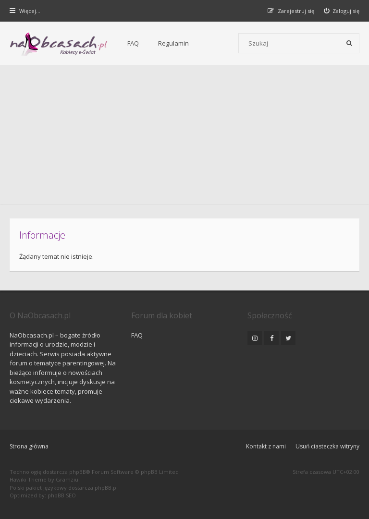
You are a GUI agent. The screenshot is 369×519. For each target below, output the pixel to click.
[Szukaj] (349, 43)
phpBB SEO (62, 495)
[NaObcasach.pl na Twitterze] (288, 338)
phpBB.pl (106, 487)
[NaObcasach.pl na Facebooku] (271, 338)
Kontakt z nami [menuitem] (266, 446)
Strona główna (29, 446)
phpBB (77, 471)
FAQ (133, 43)
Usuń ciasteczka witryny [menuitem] (327, 446)
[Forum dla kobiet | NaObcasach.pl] (59, 43)
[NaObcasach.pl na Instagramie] (254, 338)
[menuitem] (342, 10)
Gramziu (67, 479)
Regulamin (173, 43)
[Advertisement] (184, 137)
